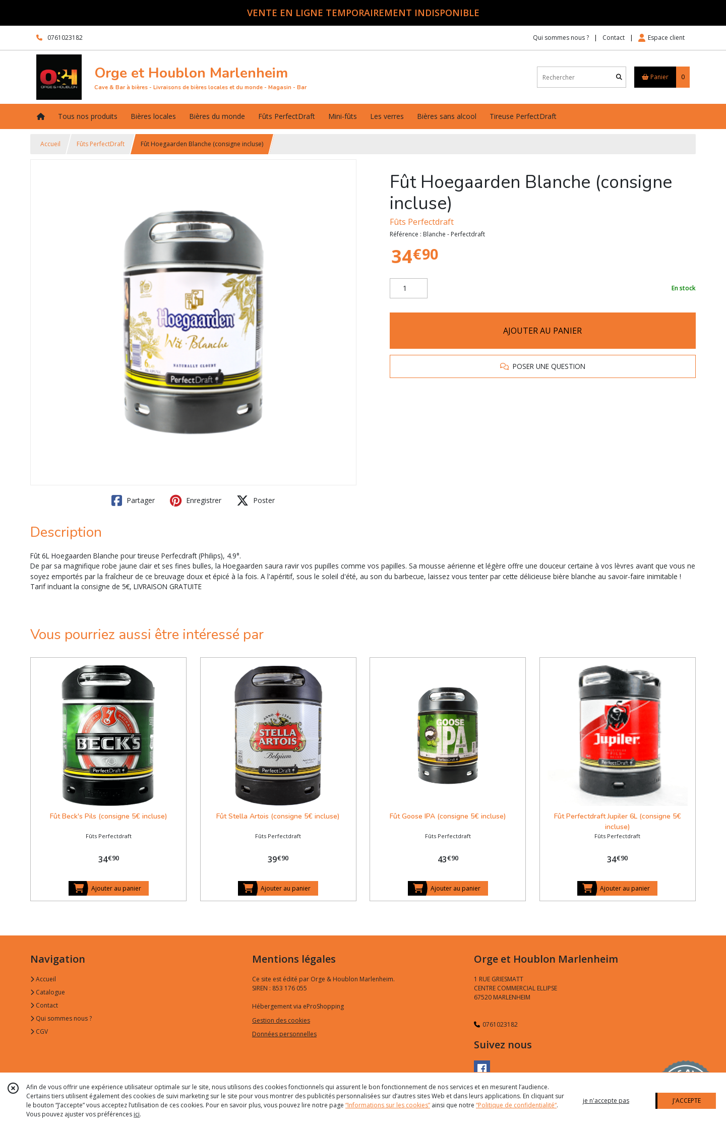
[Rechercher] (619, 77)
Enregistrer (195, 500)
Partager (133, 500)
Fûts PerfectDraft (101, 144)
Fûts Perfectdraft (422, 221)
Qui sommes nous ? (61, 1018)
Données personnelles (284, 1034)
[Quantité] (409, 288)
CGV (39, 1031)
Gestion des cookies (281, 1020)
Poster (255, 500)
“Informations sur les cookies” (387, 1105)
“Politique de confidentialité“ (516, 1105)
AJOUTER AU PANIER (542, 330)
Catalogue (47, 992)
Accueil (50, 144)
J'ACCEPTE (687, 1100)
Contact (613, 37)
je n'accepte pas (606, 1100)
